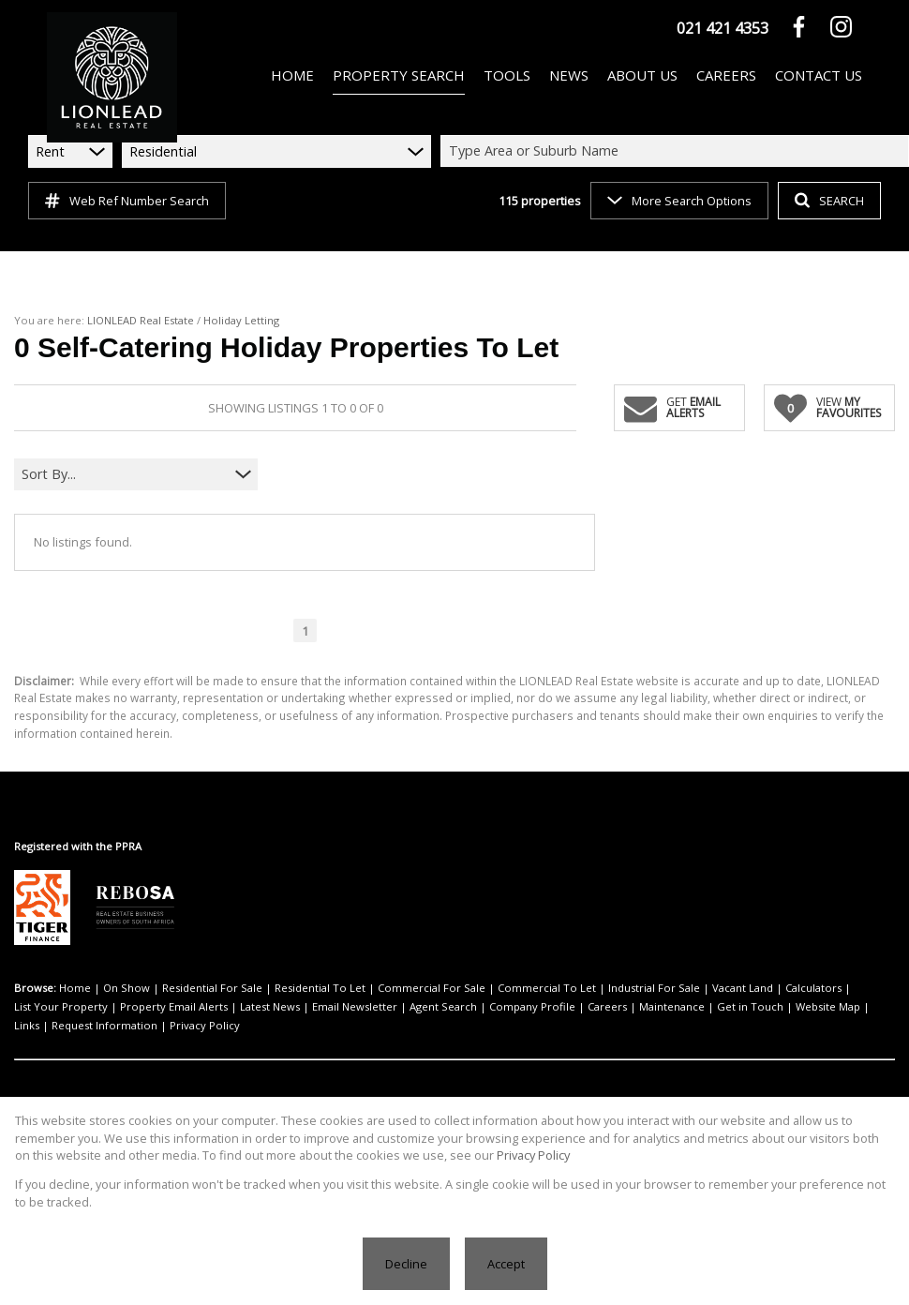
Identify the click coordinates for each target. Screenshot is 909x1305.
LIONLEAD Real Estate (140, 320)
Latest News (270, 1006)
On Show (126, 988)
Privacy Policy (205, 1025)
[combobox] (677, 151)
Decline (406, 1263)
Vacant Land (742, 988)
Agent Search (443, 1006)
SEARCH (829, 200)
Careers (607, 1006)
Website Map (828, 1006)
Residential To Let (320, 988)
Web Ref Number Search (127, 200)
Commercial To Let (547, 988)
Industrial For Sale (654, 988)
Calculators (813, 988)
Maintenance (672, 1006)
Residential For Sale (212, 988)
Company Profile (532, 1006)
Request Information (104, 1025)
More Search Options (679, 200)
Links (26, 1025)
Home (75, 988)
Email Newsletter (354, 1006)
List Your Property (61, 1006)
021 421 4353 (722, 28)
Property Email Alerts (174, 1006)
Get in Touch (750, 1006)
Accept (506, 1263)
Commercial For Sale (431, 988)
